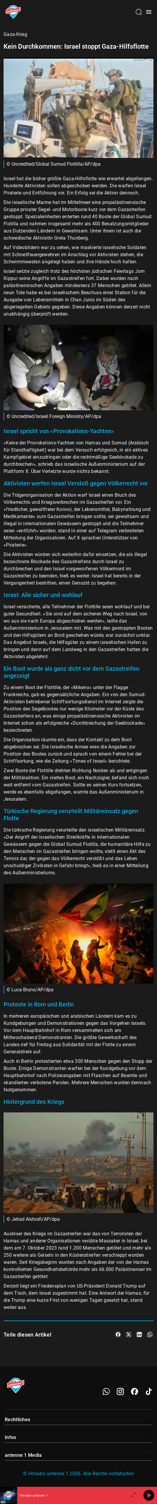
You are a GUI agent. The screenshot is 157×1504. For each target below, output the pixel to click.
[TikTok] (148, 1391)
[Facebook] (134, 1391)
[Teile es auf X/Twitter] (128, 1334)
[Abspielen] (149, 1495)
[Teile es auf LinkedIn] (139, 1334)
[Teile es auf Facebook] (118, 1334)
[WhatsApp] (106, 1391)
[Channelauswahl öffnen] (139, 12)
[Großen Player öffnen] (133, 1495)
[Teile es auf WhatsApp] (149, 1334)
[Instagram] (120, 1391)
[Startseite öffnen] (13, 12)
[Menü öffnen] (148, 12)
